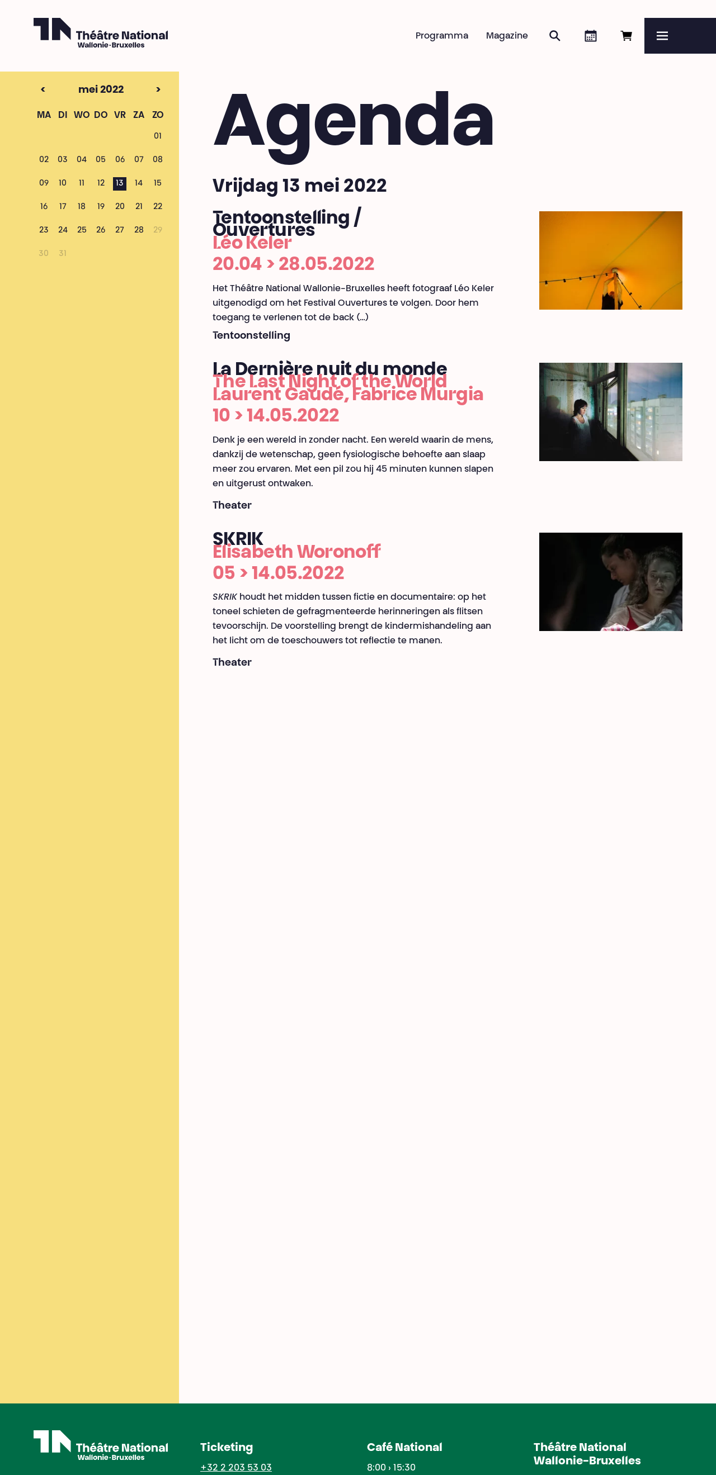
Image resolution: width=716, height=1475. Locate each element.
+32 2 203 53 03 (236, 1468)
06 (120, 160)
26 (100, 231)
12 (101, 184)
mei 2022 (81, 91)
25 (82, 231)
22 (157, 207)
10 (63, 184)
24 (63, 231)
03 (63, 160)
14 (139, 184)
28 (139, 231)
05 (101, 160)
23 (44, 231)
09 (44, 184)
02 (44, 160)
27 (119, 231)
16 (44, 207)
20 (120, 207)
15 (158, 184)
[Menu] (680, 36)
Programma (442, 36)
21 (139, 207)
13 (120, 184)
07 (139, 160)
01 (158, 137)
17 (63, 207)
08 (158, 160)
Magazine (507, 36)
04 (82, 160)
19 (101, 207)
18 (82, 207)
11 (81, 184)
